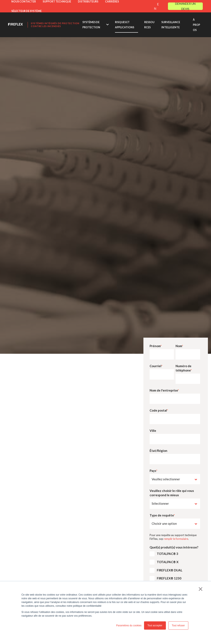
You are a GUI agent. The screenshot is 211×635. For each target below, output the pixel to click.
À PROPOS (196, 25)
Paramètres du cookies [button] (129, 625)
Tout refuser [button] (178, 625)
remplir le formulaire (176, 538)
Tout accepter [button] (155, 625)
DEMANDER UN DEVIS (185, 6)
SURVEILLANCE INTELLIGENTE (170, 25)
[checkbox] (175, 555)
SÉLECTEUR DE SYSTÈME (26, 11)
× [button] (200, 589)
